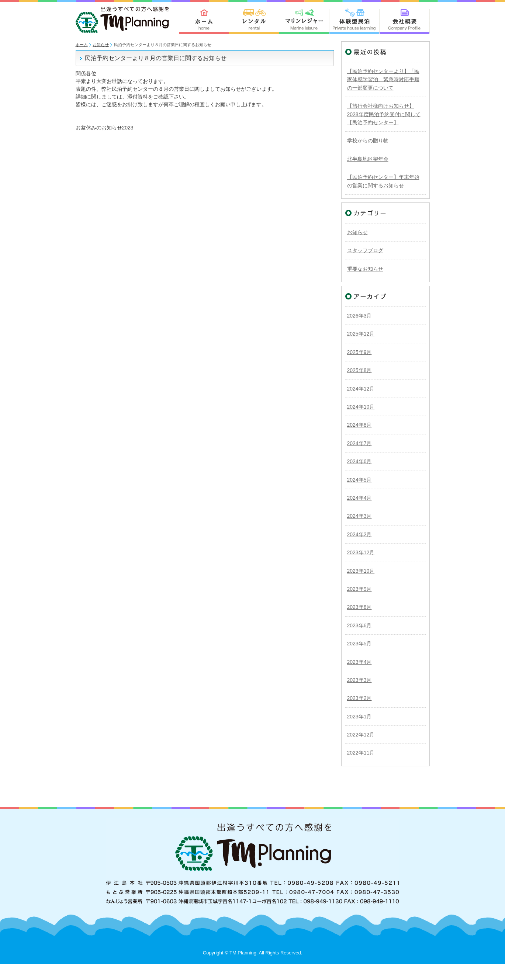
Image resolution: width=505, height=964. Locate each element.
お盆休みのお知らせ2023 (105, 128)
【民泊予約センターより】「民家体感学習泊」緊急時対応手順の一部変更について (383, 79)
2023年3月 (359, 680)
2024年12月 (361, 389)
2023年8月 (359, 607)
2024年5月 (359, 480)
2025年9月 (359, 352)
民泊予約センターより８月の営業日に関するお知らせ (155, 58)
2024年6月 (359, 461)
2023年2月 (359, 698)
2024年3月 (359, 516)
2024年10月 (361, 407)
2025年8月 (359, 370)
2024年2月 (359, 534)
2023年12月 (361, 552)
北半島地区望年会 (367, 159)
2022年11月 (361, 753)
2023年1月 (359, 716)
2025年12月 (361, 334)
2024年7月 (359, 443)
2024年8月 (359, 425)
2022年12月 (361, 735)
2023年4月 (359, 662)
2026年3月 (359, 316)
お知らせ (101, 44)
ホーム (82, 44)
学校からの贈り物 (367, 140)
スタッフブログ (365, 250)
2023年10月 (361, 571)
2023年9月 (359, 589)
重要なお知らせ (365, 269)
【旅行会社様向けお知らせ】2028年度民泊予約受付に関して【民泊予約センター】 (384, 114)
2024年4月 (359, 498)
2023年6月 (359, 625)
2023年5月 (359, 643)
